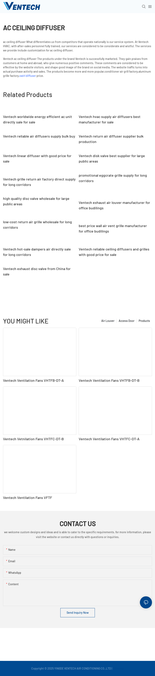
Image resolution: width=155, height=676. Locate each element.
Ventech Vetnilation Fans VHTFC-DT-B (33, 439)
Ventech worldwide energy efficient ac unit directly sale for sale (37, 119)
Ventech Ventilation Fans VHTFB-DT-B (109, 380)
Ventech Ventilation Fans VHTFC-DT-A (109, 439)
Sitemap (118, 668)
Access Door (126, 320)
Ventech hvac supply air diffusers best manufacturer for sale (109, 119)
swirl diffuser (27, 75)
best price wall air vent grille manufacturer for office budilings (113, 228)
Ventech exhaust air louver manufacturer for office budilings (114, 205)
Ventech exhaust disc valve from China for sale (37, 271)
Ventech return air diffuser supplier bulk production (111, 139)
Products (144, 320)
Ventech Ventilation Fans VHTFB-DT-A (33, 380)
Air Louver (107, 320)
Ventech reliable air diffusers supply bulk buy (39, 136)
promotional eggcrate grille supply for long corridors (113, 178)
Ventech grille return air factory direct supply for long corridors (39, 182)
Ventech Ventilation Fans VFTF (27, 497)
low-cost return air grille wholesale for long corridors (37, 225)
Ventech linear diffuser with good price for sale (37, 158)
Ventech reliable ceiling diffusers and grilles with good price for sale (114, 252)
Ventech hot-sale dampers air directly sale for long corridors (37, 252)
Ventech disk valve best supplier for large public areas (112, 158)
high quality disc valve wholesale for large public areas (36, 201)
